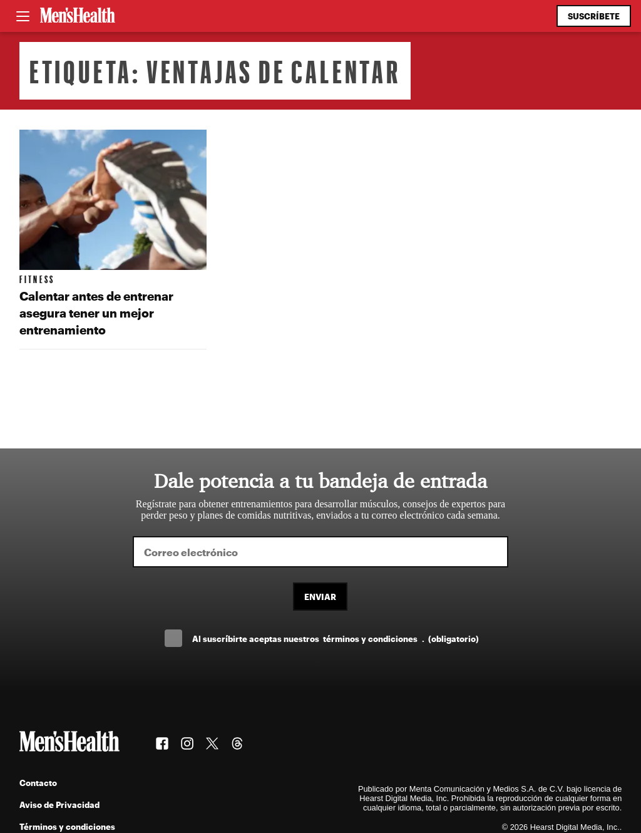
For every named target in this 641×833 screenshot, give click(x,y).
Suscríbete (594, 16)
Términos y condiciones (67, 826)
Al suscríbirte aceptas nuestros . (335, 638)
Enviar (320, 596)
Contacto (38, 782)
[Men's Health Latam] (77, 16)
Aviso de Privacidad (59, 804)
